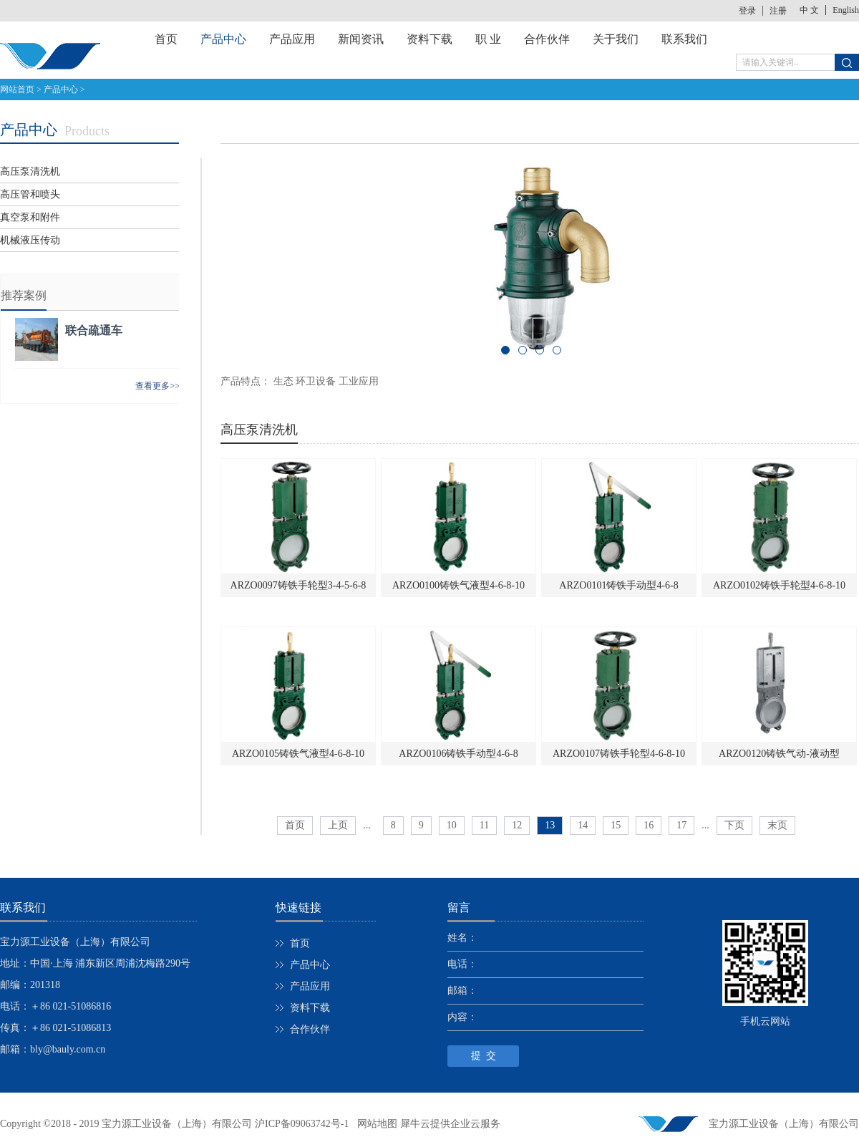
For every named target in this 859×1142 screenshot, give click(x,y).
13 (550, 825)
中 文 (809, 10)
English (846, 10)
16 (649, 825)
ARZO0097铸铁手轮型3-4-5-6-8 (298, 585)
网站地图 (374, 1123)
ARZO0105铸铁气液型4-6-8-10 (298, 753)
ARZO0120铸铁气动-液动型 (779, 753)
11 (484, 825)
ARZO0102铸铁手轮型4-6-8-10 (779, 585)
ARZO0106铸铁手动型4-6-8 (458, 753)
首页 (166, 39)
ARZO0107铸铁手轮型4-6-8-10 (619, 753)
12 (517, 825)
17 (681, 825)
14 (583, 825)
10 (452, 825)
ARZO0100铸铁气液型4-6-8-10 (458, 585)
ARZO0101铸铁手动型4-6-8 (618, 585)
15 (616, 825)
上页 (338, 825)
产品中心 (61, 89)
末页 (777, 825)
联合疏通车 (93, 330)
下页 (734, 825)
